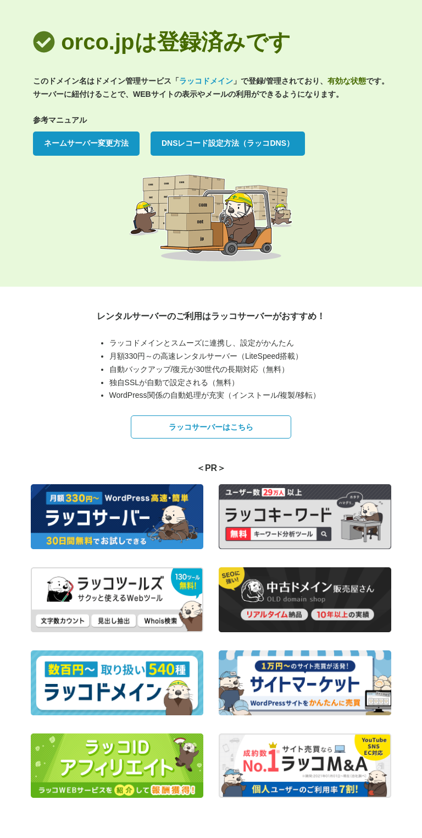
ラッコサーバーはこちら (211, 427)
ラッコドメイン (206, 80)
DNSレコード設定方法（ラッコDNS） (228, 143)
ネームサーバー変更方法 (86, 143)
